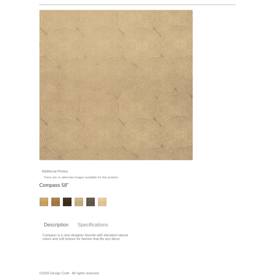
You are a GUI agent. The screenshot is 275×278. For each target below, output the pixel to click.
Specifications (93, 224)
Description (56, 224)
